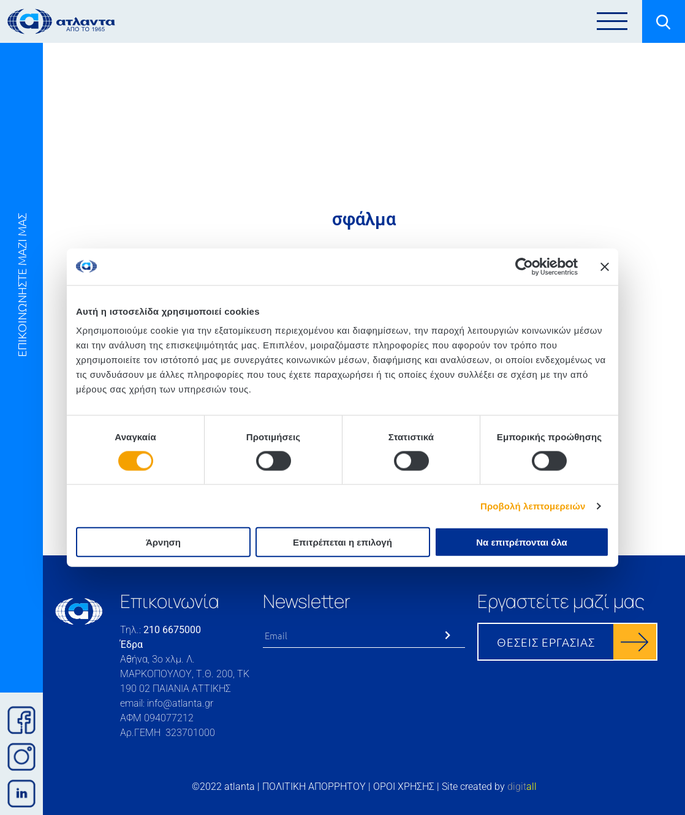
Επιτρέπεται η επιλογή (342, 542)
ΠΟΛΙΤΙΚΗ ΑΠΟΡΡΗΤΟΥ (314, 786)
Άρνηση (163, 542)
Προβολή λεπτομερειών (533, 505)
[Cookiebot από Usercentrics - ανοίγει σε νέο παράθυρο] (524, 266)
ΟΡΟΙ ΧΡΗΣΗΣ (403, 786)
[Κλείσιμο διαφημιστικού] (604, 266)
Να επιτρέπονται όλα (521, 542)
